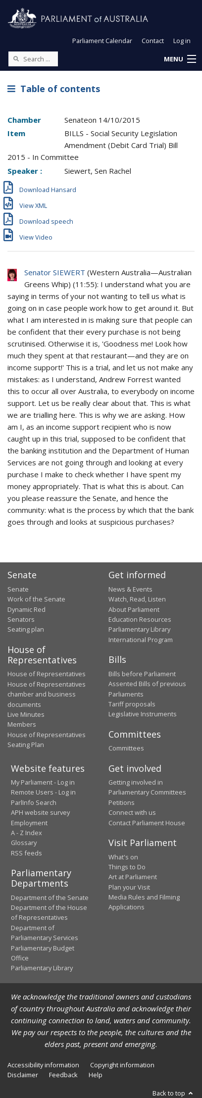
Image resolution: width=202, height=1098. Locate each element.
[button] (179, 59)
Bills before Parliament (142, 673)
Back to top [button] (173, 1093)
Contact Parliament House (146, 822)
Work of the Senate (36, 599)
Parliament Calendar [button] (102, 40)
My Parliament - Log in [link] (43, 782)
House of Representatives (46, 673)
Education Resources (139, 619)
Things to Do (127, 866)
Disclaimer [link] (22, 1074)
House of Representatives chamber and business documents (46, 694)
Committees (126, 748)
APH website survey (40, 812)
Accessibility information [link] (43, 1064)
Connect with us (132, 812)
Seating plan (25, 629)
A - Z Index (26, 832)
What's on (123, 856)
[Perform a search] (15, 58)
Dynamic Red (26, 609)
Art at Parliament (132, 876)
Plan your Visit (129, 887)
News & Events (130, 589)
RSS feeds (26, 852)
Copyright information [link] (122, 1064)
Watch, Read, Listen (137, 599)
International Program (140, 639)
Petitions (121, 802)
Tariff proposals (131, 703)
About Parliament (133, 609)
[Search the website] (33, 58)
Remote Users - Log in (43, 792)
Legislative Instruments (142, 713)
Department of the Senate (50, 897)
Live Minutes (26, 714)
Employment (29, 822)
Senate (18, 589)
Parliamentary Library (139, 629)
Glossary (24, 842)
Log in (182, 40)
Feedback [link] (63, 1074)
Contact (153, 40)
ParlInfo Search (33, 802)
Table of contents (53, 89)
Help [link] (95, 1074)
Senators (21, 619)
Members (21, 724)
